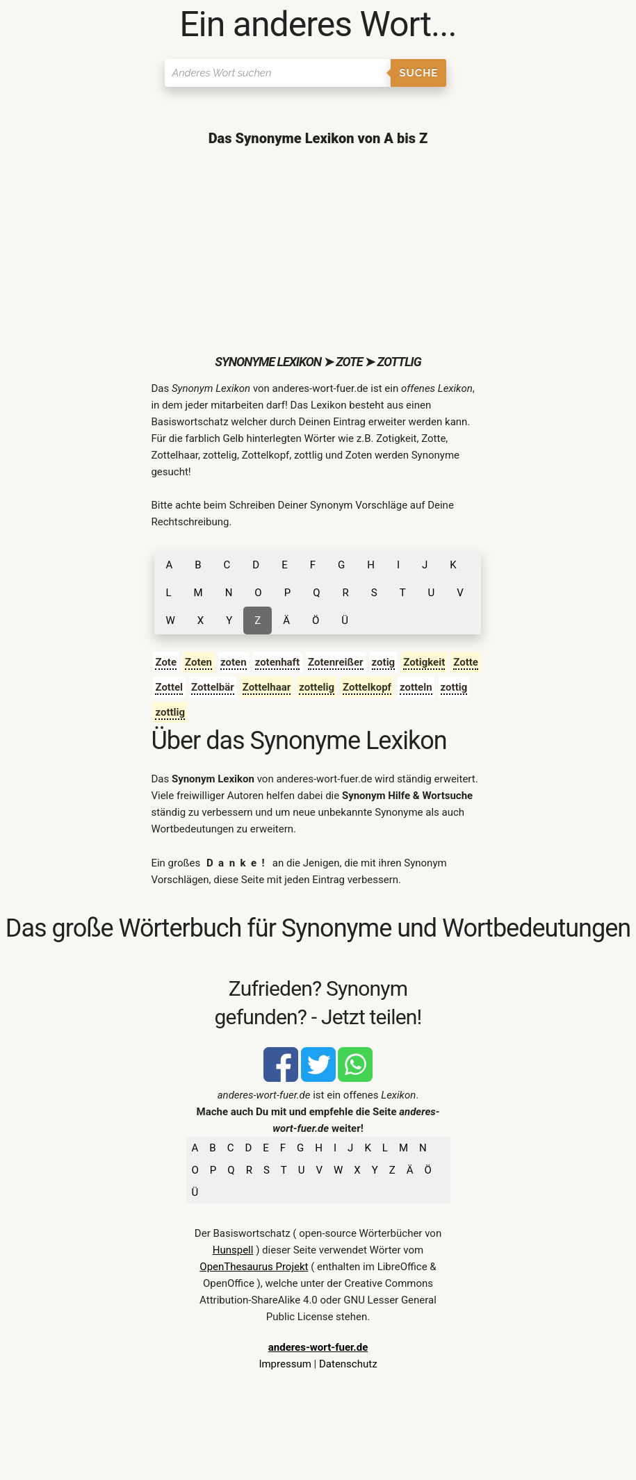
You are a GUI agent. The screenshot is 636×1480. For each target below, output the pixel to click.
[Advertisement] (317, 250)
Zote (166, 662)
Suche (418, 73)
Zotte (465, 662)
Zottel (169, 687)
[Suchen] (278, 73)
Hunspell (233, 1250)
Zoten (198, 662)
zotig (384, 662)
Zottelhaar (267, 687)
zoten (233, 662)
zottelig (316, 687)
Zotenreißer (336, 662)
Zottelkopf (367, 687)
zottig (454, 687)
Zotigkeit (424, 662)
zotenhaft (277, 662)
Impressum (285, 1364)
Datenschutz (348, 1364)
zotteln (416, 687)
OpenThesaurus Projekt (253, 1266)
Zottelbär (212, 687)
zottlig (170, 712)
